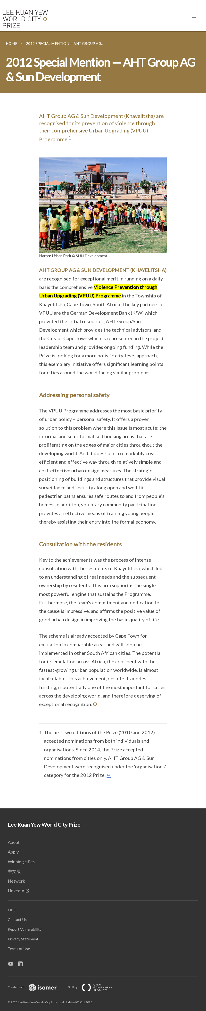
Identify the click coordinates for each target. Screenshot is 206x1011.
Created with (36, 987)
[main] (103, 419)
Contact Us (17, 919)
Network (16, 881)
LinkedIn (16, 890)
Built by (94, 987)
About (14, 842)
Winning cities (21, 861)
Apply (13, 852)
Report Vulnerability (24, 929)
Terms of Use (19, 948)
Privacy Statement (23, 939)
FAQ (12, 909)
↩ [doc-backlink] (109, 775)
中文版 (14, 871)
